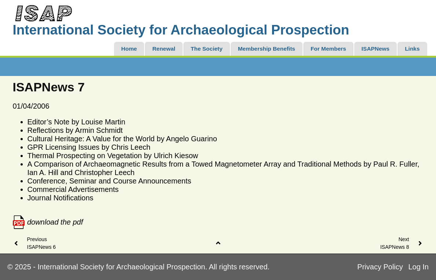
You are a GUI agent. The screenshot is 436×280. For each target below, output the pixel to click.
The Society (207, 49)
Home (129, 49)
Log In (418, 267)
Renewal (163, 49)
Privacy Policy (380, 267)
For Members (328, 49)
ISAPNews (375, 49)
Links (412, 49)
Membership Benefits (266, 49)
